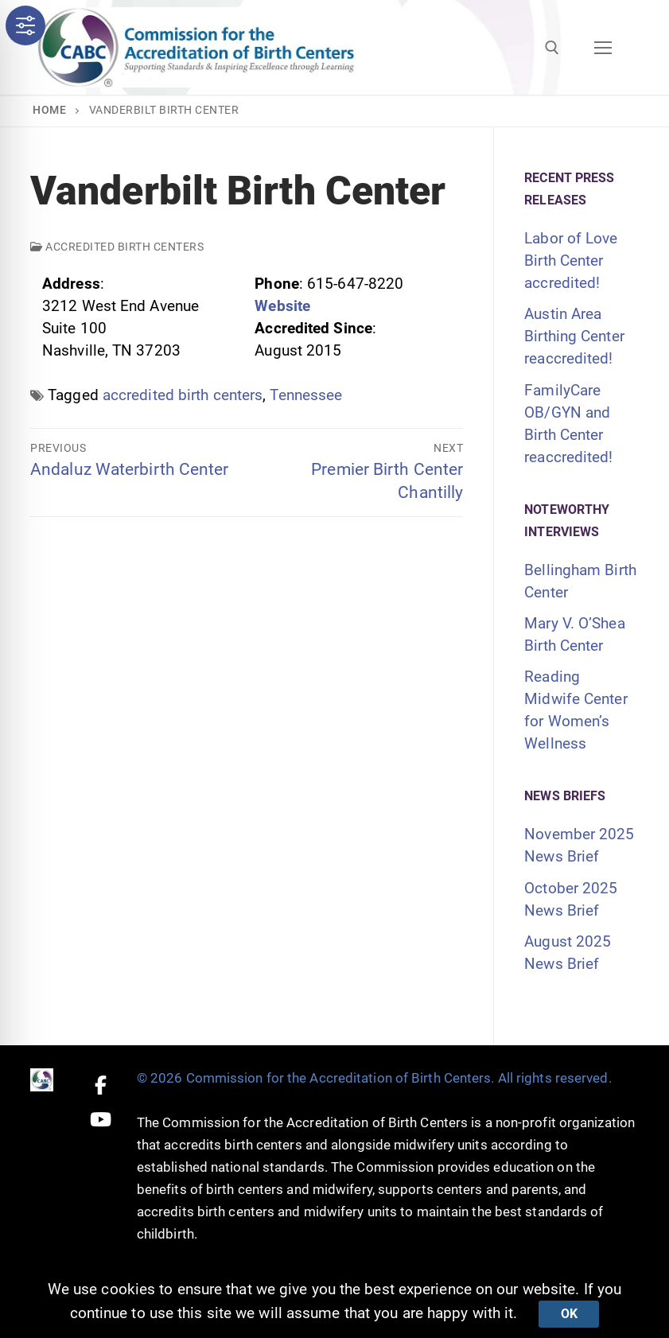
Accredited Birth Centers (117, 246)
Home (49, 109)
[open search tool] (552, 48)
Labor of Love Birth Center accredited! (570, 260)
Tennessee (306, 395)
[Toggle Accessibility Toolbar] (25, 25)
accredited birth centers (183, 395)
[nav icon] (602, 47)
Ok (569, 1313)
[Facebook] (101, 1085)
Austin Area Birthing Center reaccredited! (574, 336)
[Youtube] (101, 1120)
